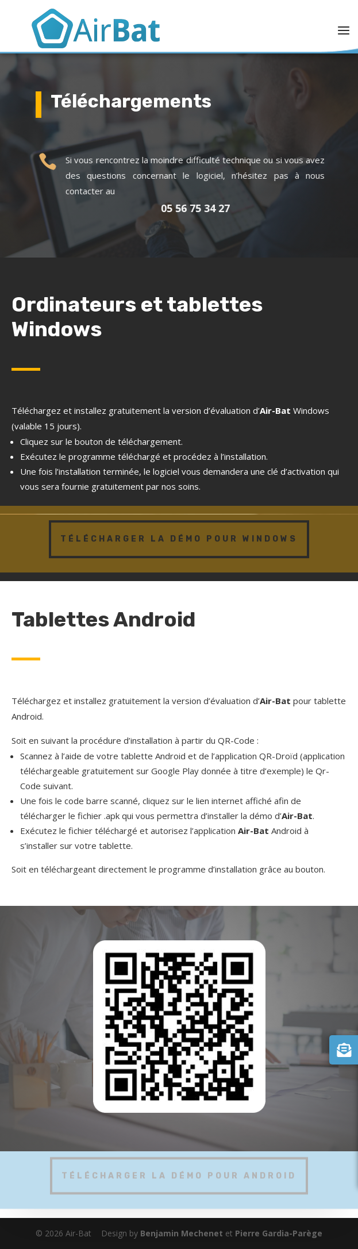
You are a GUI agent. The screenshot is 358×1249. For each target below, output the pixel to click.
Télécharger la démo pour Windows (179, 536)
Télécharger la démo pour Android (179, 1173)
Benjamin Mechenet (181, 1233)
